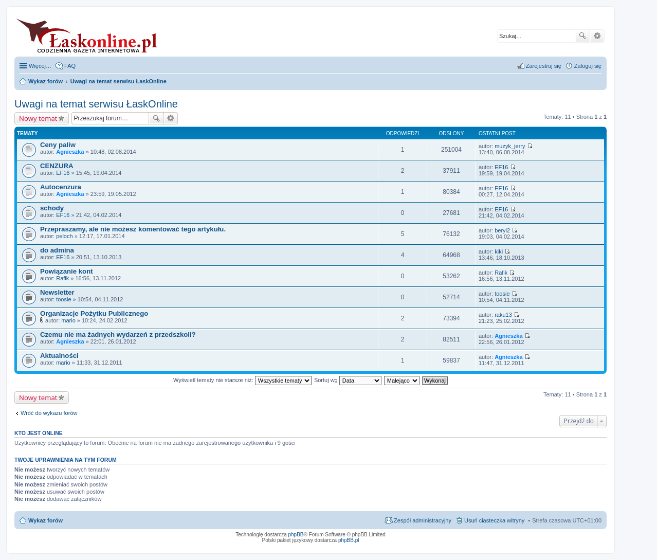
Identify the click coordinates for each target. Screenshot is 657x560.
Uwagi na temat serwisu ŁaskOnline (96, 104)
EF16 (62, 173)
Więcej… (40, 66)
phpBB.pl (348, 540)
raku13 (503, 315)
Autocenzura (60, 187)
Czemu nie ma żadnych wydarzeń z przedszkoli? (118, 334)
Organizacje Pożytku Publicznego (94, 313)
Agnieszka (70, 152)
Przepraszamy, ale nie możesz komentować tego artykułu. (133, 229)
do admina (57, 250)
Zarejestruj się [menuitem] (543, 66)
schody (52, 208)
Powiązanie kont (66, 271)
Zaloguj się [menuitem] (587, 66)
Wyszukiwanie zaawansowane (597, 36)
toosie (63, 299)
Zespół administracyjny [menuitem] (422, 520)
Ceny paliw (58, 145)
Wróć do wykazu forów (49, 413)
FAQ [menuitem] (70, 66)
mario (68, 320)
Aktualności (59, 355)
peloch (64, 236)
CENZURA (56, 166)
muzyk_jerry (510, 146)
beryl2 (502, 230)
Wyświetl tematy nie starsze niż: (242, 380)
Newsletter (57, 292)
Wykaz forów (45, 520)
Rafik (62, 278)
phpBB (296, 534)
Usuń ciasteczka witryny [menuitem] (494, 520)
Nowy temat (38, 118)
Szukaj (582, 36)
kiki (499, 251)
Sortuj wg (347, 380)
